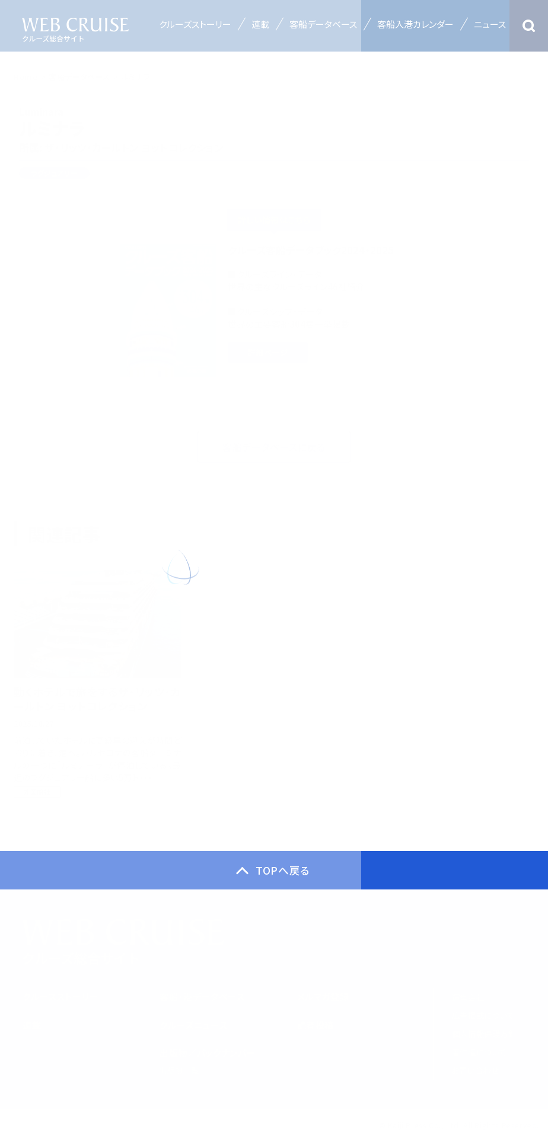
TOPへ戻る (283, 874)
